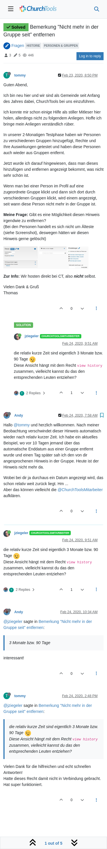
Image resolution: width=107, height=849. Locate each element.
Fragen (17, 45)
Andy (18, 415)
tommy (20, 75)
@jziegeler (12, 621)
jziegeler (32, 336)
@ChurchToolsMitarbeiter (80, 489)
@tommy (22, 425)
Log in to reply (90, 56)
